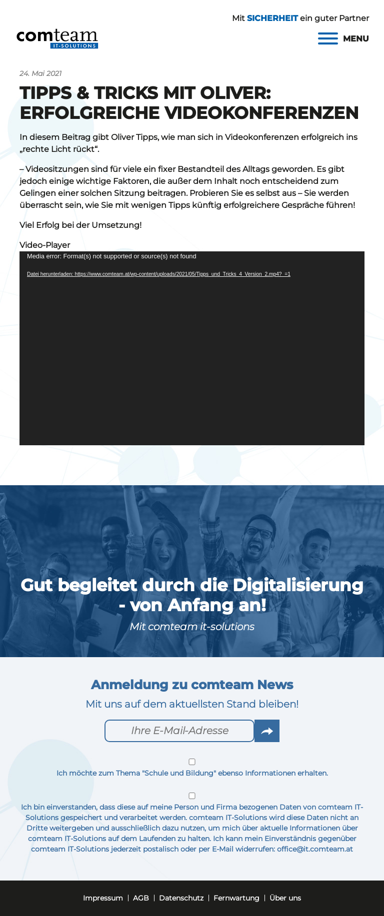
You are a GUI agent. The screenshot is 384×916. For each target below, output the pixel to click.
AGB (141, 898)
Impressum (103, 898)
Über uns (285, 898)
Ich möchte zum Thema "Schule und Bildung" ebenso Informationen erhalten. (192, 768)
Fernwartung (237, 898)
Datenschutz (181, 898)
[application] (192, 348)
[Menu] (343, 38)
